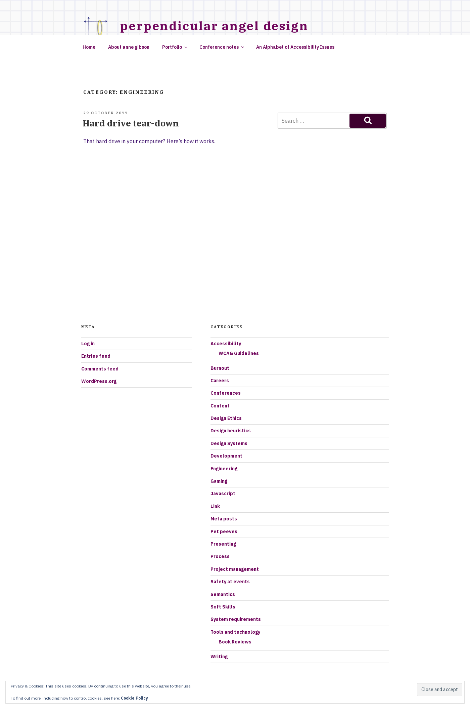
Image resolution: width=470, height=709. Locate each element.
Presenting (223, 544)
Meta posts (223, 519)
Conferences (225, 393)
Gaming (218, 481)
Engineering (223, 469)
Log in (88, 344)
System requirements (235, 619)
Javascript (222, 493)
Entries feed (95, 356)
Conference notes (222, 47)
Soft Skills (222, 607)
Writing (219, 657)
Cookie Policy (134, 698)
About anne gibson (128, 47)
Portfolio (175, 47)
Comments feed (100, 369)
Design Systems (228, 443)
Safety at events (230, 582)
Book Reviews (235, 642)
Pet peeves (223, 531)
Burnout (219, 368)
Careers (219, 381)
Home (89, 47)
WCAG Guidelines (239, 353)
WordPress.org (98, 381)
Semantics (222, 594)
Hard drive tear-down (131, 123)
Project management (234, 569)
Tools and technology (235, 632)
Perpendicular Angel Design (214, 26)
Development (226, 456)
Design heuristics (230, 431)
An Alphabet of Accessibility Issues (295, 47)
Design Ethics (226, 418)
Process (220, 556)
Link (215, 506)
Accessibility (225, 344)
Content (220, 406)
